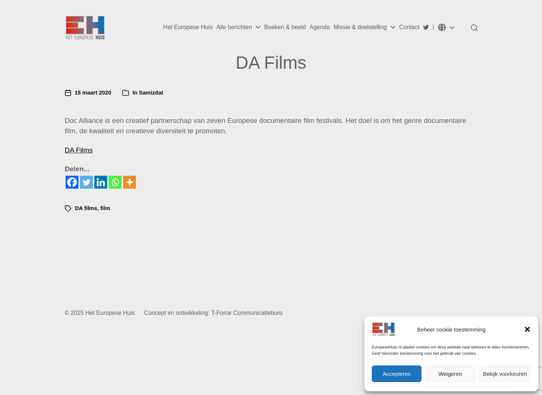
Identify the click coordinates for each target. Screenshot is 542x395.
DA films (86, 208)
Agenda (320, 27)
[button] (527, 329)
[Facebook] (72, 182)
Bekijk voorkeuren (505, 374)
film (105, 208)
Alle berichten (234, 27)
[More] (129, 182)
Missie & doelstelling (360, 27)
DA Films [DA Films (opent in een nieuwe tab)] (79, 150)
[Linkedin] (100, 182)
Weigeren (450, 374)
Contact (409, 27)
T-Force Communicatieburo (247, 313)
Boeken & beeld (285, 27)
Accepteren (397, 374)
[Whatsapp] (115, 182)
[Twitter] (86, 182)
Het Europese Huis (188, 27)
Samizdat (151, 92)
